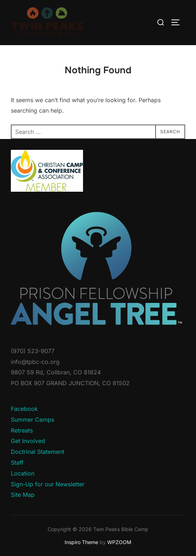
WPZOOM (119, 542)
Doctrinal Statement (37, 451)
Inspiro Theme (81, 542)
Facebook (24, 408)
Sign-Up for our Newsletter (47, 484)
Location (22, 473)
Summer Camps (32, 419)
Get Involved (28, 440)
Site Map (23, 494)
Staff (17, 462)
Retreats (22, 430)
